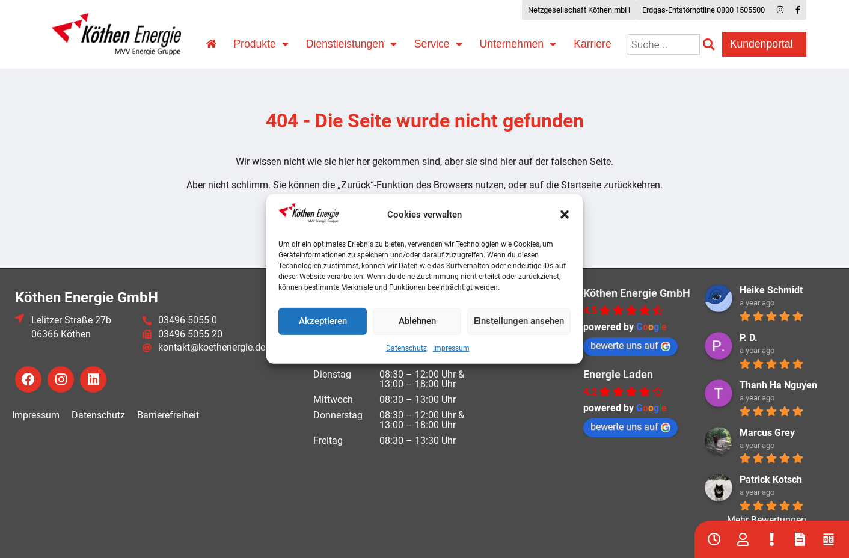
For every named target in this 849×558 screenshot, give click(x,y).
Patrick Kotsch (771, 479)
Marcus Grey (767, 432)
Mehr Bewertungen (766, 520)
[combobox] (664, 44)
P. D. (749, 337)
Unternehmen (518, 44)
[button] (565, 215)
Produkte (260, 44)
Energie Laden (618, 374)
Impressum (451, 348)
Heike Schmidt (771, 290)
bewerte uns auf (630, 345)
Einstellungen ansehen (519, 321)
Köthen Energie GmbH (636, 293)
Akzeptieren (323, 321)
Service (438, 44)
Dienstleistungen (351, 44)
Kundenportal (764, 44)
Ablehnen (417, 321)
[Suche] (711, 44)
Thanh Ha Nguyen (778, 385)
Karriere (592, 44)
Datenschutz (406, 348)
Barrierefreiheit (168, 415)
